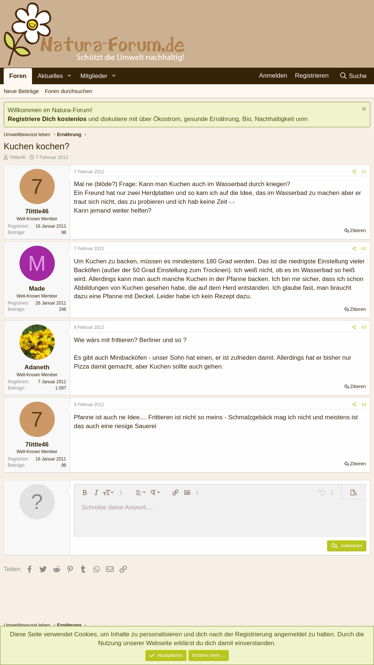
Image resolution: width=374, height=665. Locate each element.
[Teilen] (354, 172)
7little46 (17, 157)
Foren (17, 75)
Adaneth (37, 367)
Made (37, 288)
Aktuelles (50, 75)
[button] (69, 76)
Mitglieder (93, 75)
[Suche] (352, 76)
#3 (363, 327)
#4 (363, 404)
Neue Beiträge (21, 91)
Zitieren (358, 230)
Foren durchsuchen (68, 91)
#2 (363, 248)
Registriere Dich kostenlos (47, 118)
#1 (363, 171)
